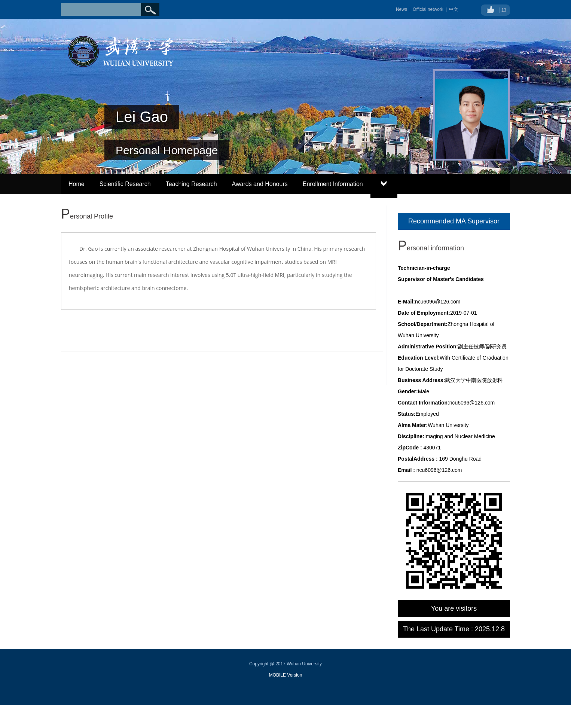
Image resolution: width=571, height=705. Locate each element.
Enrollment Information (333, 184)
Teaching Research (191, 184)
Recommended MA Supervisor (454, 221)
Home (76, 184)
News (401, 9)
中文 (453, 9)
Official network (428, 9)
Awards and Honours (260, 184)
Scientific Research (125, 184)
